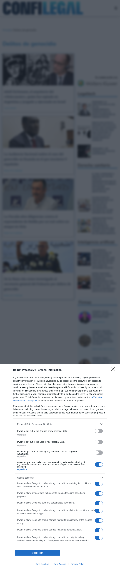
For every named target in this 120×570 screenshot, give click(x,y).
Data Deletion (42, 564)
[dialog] (60, 467)
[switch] (99, 431)
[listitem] (60, 424)
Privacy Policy (77, 564)
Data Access (60, 564)
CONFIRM (37, 553)
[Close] (114, 370)
